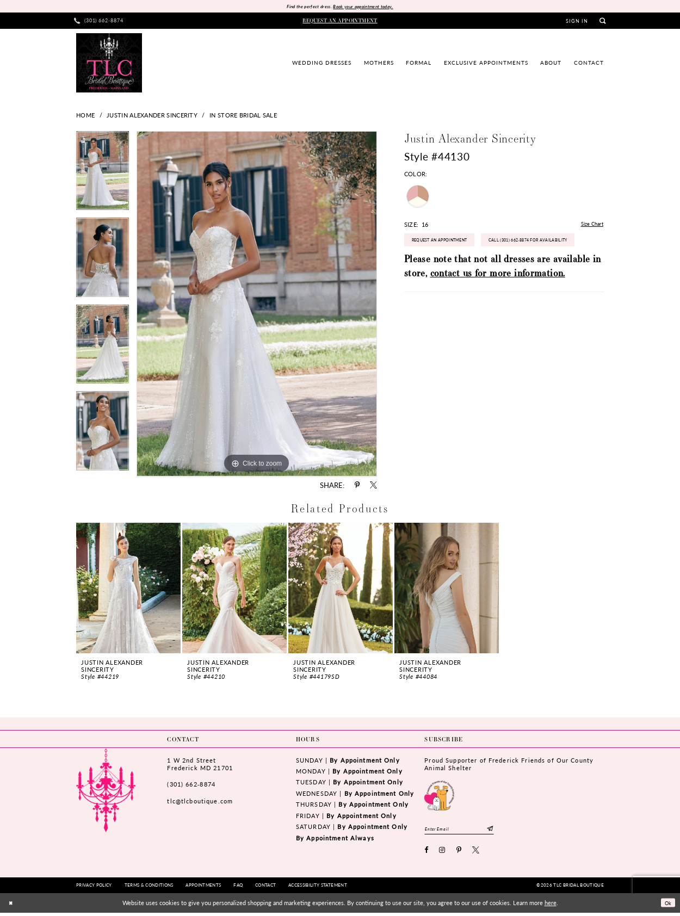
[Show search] (602, 22)
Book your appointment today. (367, 7)
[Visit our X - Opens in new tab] (476, 854)
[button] (577, 22)
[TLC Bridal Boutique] (109, 63)
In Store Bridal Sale (243, 116)
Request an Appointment (448, 245)
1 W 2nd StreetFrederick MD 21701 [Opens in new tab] (199, 765)
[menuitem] (99, 22)
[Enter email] (466, 831)
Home (85, 116)
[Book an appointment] (340, 22)
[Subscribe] (505, 831)
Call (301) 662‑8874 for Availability (461, 269)
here (551, 906)
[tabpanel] (102, 175)
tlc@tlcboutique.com (200, 802)
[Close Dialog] (11, 906)
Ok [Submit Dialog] (666, 906)
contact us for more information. (497, 304)
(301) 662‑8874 (191, 785)
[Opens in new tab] (439, 795)
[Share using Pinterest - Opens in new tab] (357, 486)
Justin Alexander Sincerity (152, 116)
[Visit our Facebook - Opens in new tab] (426, 854)
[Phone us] (99, 22)
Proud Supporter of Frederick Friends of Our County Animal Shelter (509, 765)
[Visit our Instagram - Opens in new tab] (442, 854)
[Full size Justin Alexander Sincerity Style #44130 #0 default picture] (256, 305)
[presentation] (128, 589)
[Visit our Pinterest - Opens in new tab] (459, 854)
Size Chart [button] (589, 225)
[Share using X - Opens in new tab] (373, 486)
